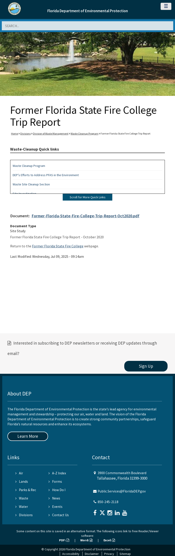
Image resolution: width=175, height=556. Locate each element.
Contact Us (58, 515)
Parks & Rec (25, 490)
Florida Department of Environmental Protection (87, 10)
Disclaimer (92, 554)
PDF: (64, 540)
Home (14, 133)
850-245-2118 (108, 502)
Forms (55, 481)
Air (19, 473)
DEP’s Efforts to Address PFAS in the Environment (46, 175)
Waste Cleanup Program (84, 133)
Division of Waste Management (50, 133)
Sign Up (146, 366)
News (54, 498)
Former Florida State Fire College (57, 246)
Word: (86, 540)
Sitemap (125, 554)
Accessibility (70, 554)
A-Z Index (57, 473)
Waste (21, 498)
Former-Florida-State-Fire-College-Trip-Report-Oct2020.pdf (85, 215)
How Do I (56, 490)
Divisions (25, 133)
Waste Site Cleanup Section (31, 184)
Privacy (109, 554)
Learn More (27, 436)
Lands (21, 481)
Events (55, 506)
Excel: (109, 540)
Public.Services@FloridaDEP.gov (122, 491)
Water (21, 506)
